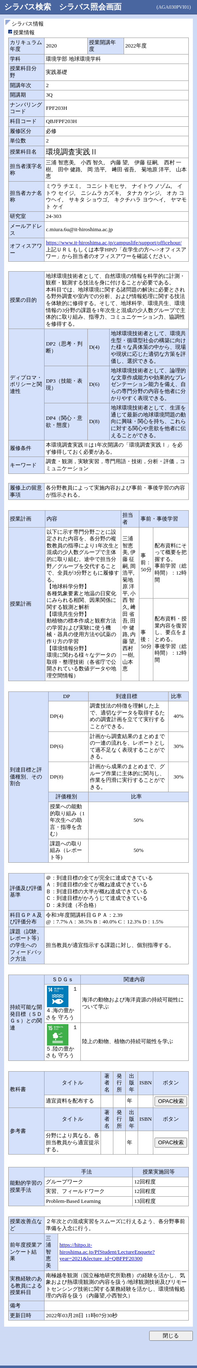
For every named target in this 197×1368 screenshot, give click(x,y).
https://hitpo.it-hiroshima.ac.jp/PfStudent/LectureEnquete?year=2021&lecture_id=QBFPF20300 (107, 1251)
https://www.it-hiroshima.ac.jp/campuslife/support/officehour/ (113, 242)
